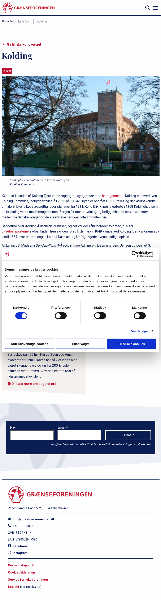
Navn (13, 428)
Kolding (42, 21)
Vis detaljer (139, 331)
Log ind (13, 587)
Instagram (17, 553)
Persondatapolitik (21, 565)
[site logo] (28, 8)
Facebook (17, 546)
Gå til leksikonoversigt (24, 44)
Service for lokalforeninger (28, 579)
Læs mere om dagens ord (36, 384)
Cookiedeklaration (21, 572)
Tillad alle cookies (131, 343)
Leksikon (24, 21)
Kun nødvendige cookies (29, 343)
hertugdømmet (112, 196)
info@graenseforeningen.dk (31, 519)
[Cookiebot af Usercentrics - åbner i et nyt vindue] (137, 254)
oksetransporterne (15, 231)
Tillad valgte (80, 343)
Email (61, 428)
